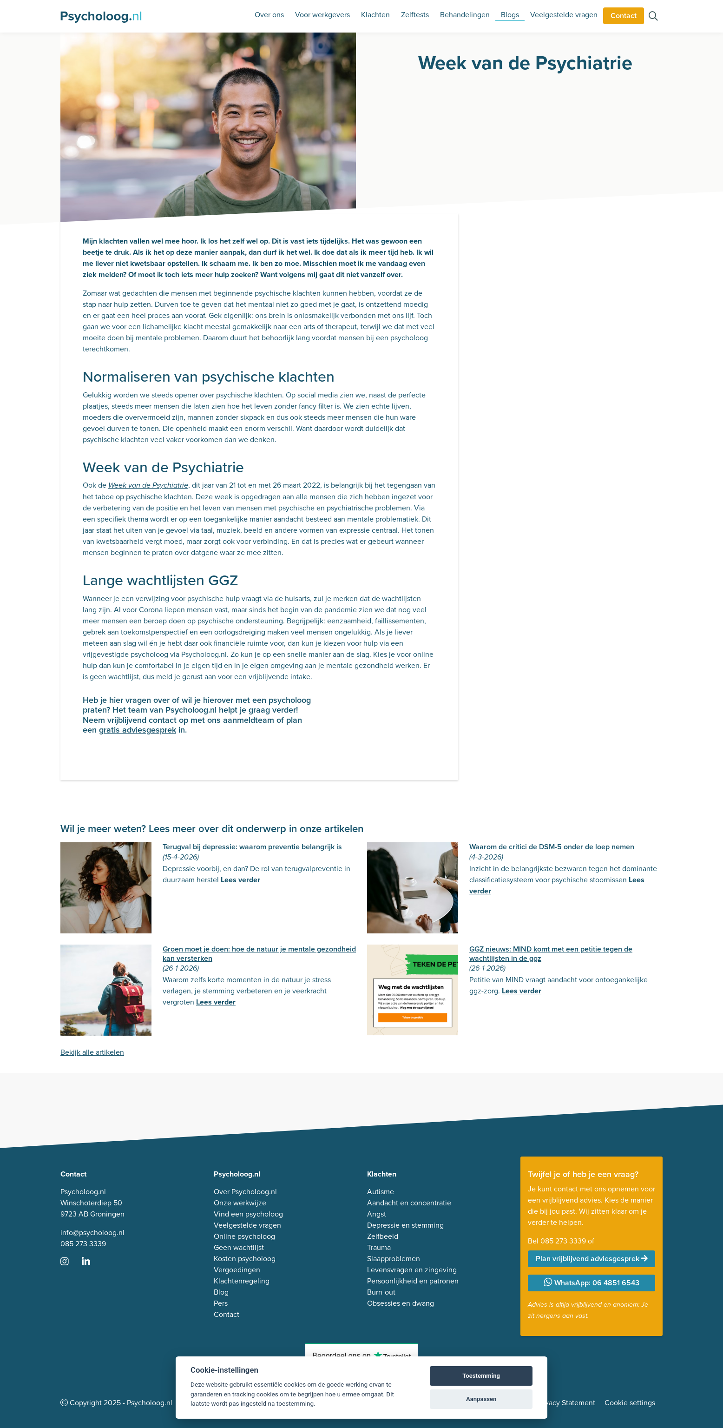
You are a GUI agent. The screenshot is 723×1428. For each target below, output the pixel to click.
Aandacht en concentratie (409, 1202)
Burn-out (381, 1292)
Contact (624, 15)
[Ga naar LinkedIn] (91, 1262)
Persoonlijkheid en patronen (413, 1281)
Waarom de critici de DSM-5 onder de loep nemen (551, 846)
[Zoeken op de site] (653, 17)
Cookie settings (630, 1402)
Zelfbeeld (382, 1236)
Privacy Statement (566, 1402)
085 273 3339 (83, 1243)
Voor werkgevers (322, 14)
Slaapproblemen (393, 1258)
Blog (221, 1292)
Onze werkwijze (240, 1202)
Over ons (269, 14)
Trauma (379, 1247)
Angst (376, 1214)
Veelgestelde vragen (564, 14)
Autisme (380, 1191)
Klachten (375, 14)
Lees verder (240, 879)
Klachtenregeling (241, 1281)
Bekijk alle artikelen (92, 1052)
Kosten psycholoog (245, 1258)
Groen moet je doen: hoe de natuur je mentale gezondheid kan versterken (259, 953)
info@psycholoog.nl (92, 1232)
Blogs (510, 14)
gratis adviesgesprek (137, 730)
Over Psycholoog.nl (245, 1191)
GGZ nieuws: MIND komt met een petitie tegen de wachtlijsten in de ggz (550, 953)
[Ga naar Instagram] (70, 1262)
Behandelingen (465, 14)
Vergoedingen (237, 1269)
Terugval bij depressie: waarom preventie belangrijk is (252, 846)
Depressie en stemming (405, 1225)
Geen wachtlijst (239, 1247)
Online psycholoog (244, 1236)
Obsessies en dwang (400, 1303)
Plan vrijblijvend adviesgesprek (592, 1258)
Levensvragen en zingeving (412, 1269)
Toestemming (481, 1375)
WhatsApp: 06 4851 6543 (591, 1282)
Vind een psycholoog (248, 1214)
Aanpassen (481, 1398)
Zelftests (415, 14)
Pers (221, 1303)
